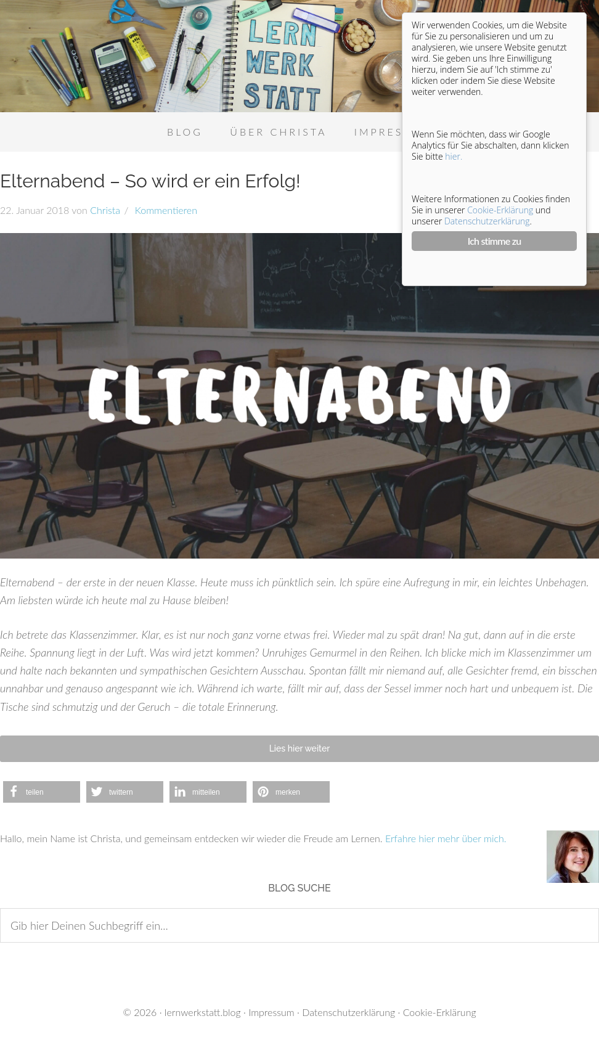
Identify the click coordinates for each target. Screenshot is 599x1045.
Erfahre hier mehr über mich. (446, 838)
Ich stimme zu (494, 241)
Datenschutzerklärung (348, 1012)
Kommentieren (164, 210)
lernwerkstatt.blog (203, 1012)
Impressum (271, 1012)
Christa (105, 210)
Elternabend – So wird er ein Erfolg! (150, 181)
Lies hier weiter (299, 748)
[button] (41, 792)
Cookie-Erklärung (439, 1012)
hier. (453, 156)
